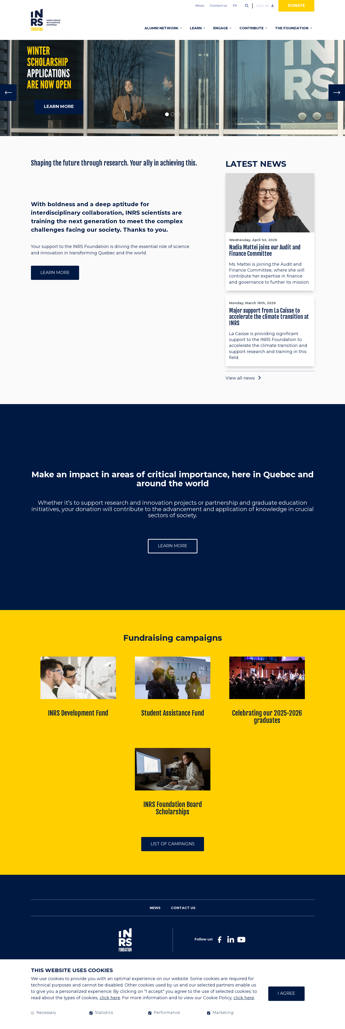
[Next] (336, 100)
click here (110, 997)
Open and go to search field (247, 6)
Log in (262, 6)
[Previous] (8, 100)
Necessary (46, 1013)
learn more (59, 113)
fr (235, 5)
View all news (240, 385)
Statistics (104, 1013)
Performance (167, 1013)
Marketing (223, 1013)
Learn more (55, 279)
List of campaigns (173, 851)
